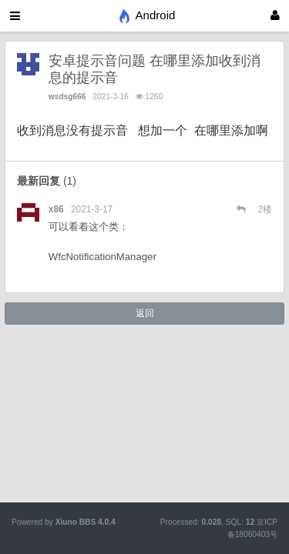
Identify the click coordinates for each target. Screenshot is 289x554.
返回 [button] (145, 313)
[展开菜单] (15, 16)
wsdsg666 (67, 96)
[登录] (275, 16)
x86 (56, 209)
